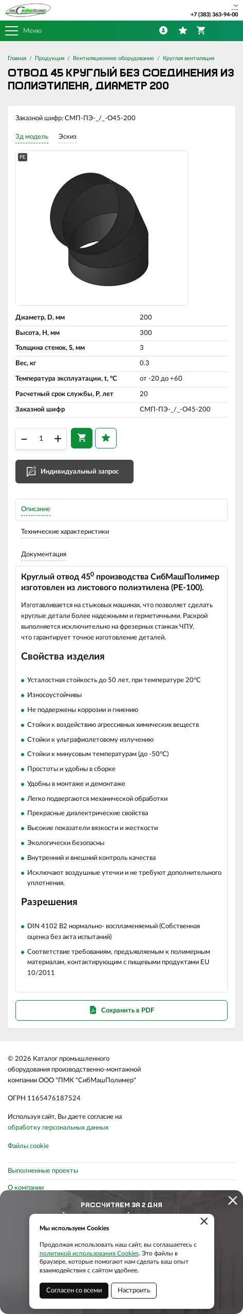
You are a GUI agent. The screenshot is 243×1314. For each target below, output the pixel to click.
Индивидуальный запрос (80, 471)
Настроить (134, 1290)
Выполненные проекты (43, 1171)
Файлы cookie (28, 1146)
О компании (26, 1188)
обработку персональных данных (58, 1127)
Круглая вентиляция (188, 58)
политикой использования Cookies (89, 1253)
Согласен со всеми (74, 1290)
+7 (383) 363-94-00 (214, 14)
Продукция (49, 58)
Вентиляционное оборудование (113, 58)
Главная (17, 58)
